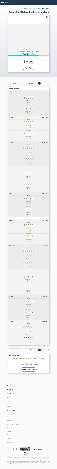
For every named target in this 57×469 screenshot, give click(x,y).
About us (9, 427)
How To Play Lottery (12, 420)
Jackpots (10, 398)
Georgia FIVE (37, 8)
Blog (8, 406)
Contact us (10, 431)
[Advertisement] (28, 36)
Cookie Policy (10, 438)
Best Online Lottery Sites (15, 390)
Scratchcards (11, 410)
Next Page (30, 83)
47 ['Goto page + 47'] (48, 83)
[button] (54, 2)
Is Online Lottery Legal (13, 424)
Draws (9, 402)
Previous (15, 83)
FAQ (8, 417)
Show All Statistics (28, 369)
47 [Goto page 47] (48, 350)
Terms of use (10, 435)
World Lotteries (12, 394)
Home (25, 8)
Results (31, 8)
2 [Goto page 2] (42, 83)
